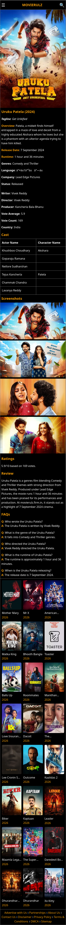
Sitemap (46, 921)
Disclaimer (25, 917)
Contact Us (8, 917)
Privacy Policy (42, 917)
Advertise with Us (15, 913)
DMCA (35, 921)
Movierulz (32, 5)
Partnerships (37, 913)
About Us (54, 913)
